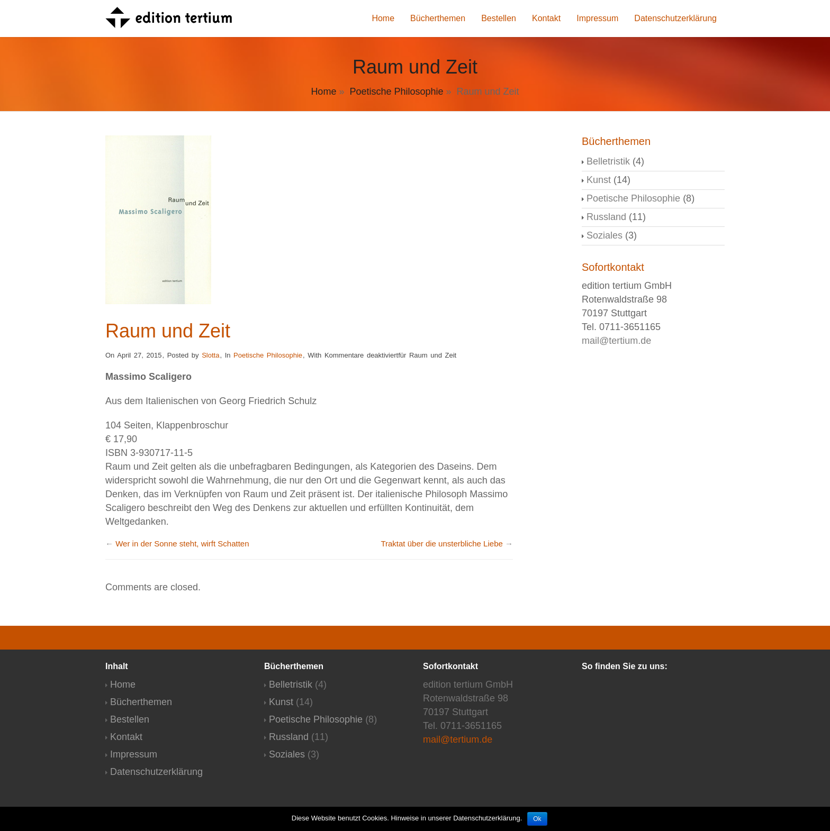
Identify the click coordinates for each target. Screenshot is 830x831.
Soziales (604, 235)
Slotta (210, 355)
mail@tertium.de (616, 340)
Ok (537, 819)
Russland (606, 217)
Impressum (597, 18)
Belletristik (608, 161)
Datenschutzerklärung (675, 18)
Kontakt (546, 18)
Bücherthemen (437, 18)
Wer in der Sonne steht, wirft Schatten (182, 543)
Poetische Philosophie (396, 91)
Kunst (599, 180)
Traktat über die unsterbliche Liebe (441, 543)
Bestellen (498, 18)
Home (383, 18)
